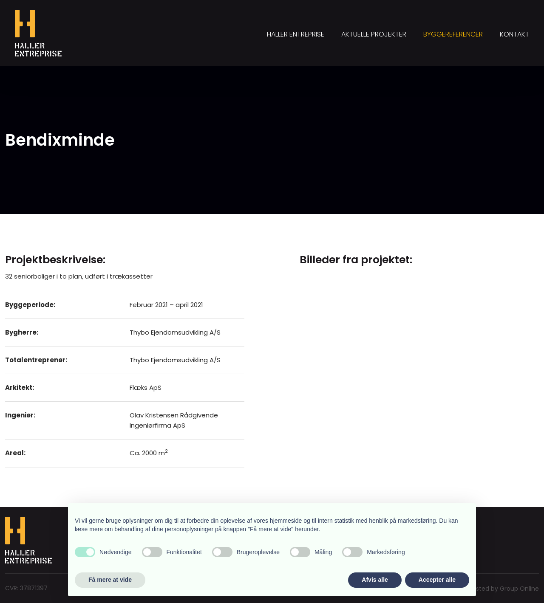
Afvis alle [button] (375, 579)
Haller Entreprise (295, 34)
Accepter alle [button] (437, 579)
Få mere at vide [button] (110, 579)
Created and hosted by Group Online (484, 588)
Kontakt (514, 34)
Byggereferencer (453, 34)
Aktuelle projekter (373, 34)
